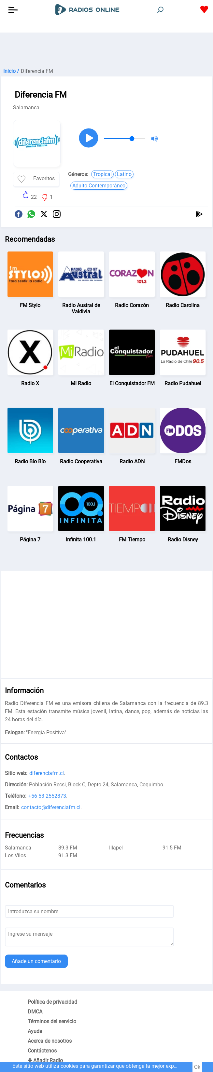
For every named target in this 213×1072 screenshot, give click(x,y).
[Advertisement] (106, 49)
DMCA (35, 1012)
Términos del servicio (52, 1021)
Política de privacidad (52, 1002)
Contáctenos (42, 1051)
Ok (197, 1067)
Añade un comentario (36, 961)
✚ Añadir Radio (45, 1060)
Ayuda (35, 1031)
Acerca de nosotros (50, 1041)
